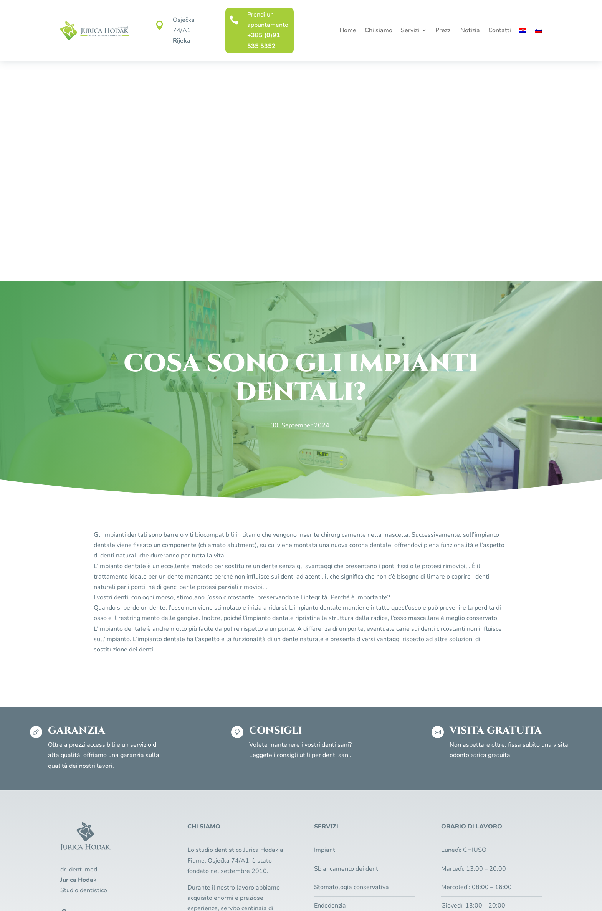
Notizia (470, 31)
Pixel (328, 892)
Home (347, 31)
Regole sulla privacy (236, 892)
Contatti (499, 31)
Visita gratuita (481, 768)
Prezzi (443, 31)
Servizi (410, 31)
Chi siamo (378, 31)
